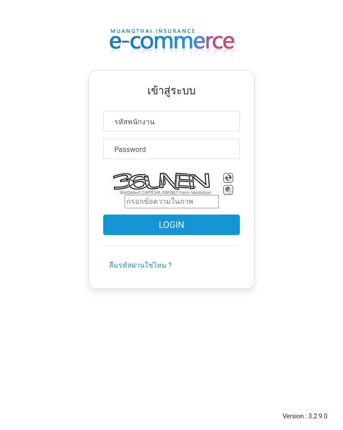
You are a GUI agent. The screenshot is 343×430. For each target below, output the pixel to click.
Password (130, 149)
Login (171, 224)
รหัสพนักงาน (134, 122)
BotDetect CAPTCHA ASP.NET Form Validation (166, 192)
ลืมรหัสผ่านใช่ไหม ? (140, 265)
